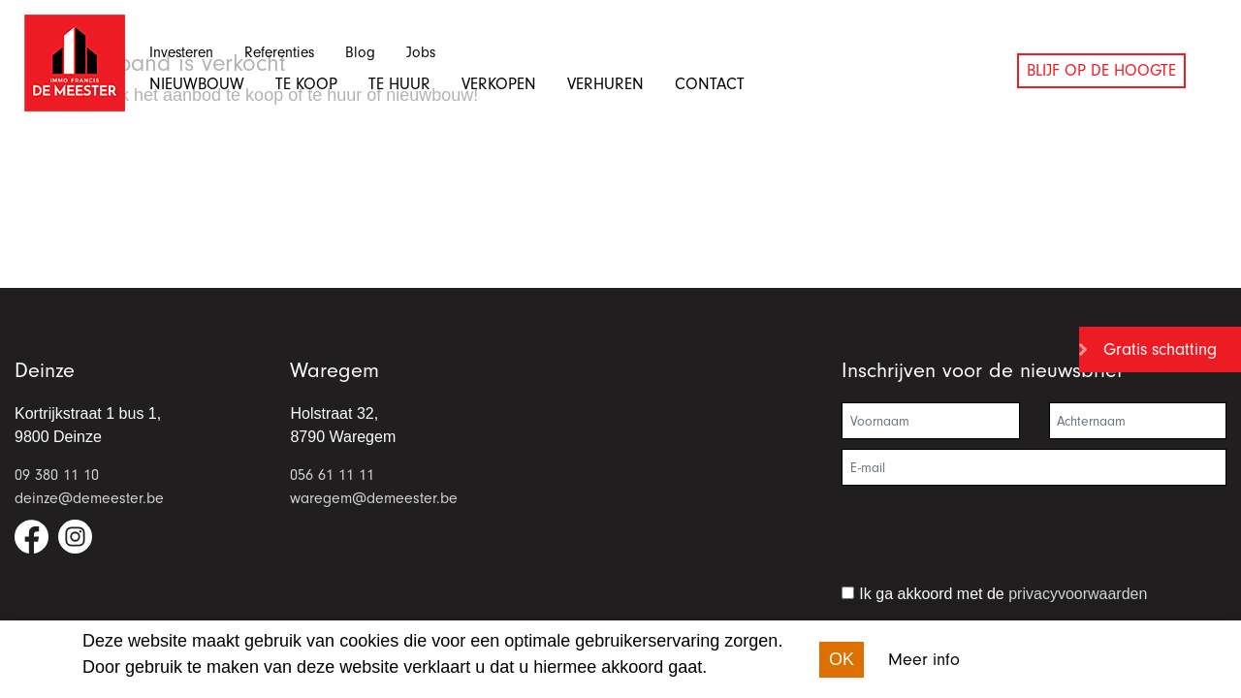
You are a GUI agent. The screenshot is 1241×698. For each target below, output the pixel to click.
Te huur (399, 84)
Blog (360, 52)
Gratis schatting (1160, 349)
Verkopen (498, 84)
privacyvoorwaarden (1077, 594)
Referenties (279, 52)
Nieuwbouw (196, 84)
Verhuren (605, 84)
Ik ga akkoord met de (1003, 594)
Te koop (306, 84)
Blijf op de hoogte (1101, 70)
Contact (710, 84)
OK (841, 659)
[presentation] (989, 543)
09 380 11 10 (57, 475)
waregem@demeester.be (374, 498)
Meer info (924, 660)
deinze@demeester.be (89, 498)
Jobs (420, 52)
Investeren (181, 52)
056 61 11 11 (332, 475)
